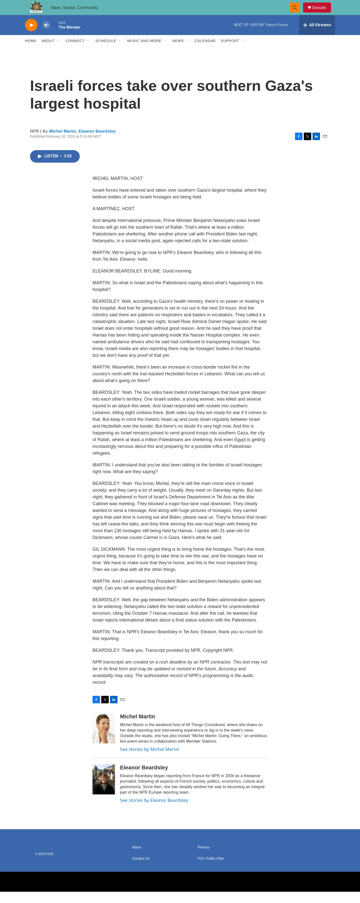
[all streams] (317, 36)
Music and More (144, 52)
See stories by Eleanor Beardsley (154, 811)
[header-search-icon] (297, 13)
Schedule (105, 52)
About (48, 52)
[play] (31, 36)
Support (230, 52)
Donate (322, 13)
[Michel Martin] (103, 740)
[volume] (46, 36)
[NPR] (124, 893)
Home (30, 52)
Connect (75, 52)
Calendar (205, 52)
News (178, 52)
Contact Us (140, 870)
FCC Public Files (211, 870)
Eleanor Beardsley (97, 142)
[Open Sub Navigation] (58, 52)
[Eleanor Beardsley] (103, 791)
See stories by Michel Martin (149, 760)
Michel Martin (62, 142)
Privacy (203, 858)
